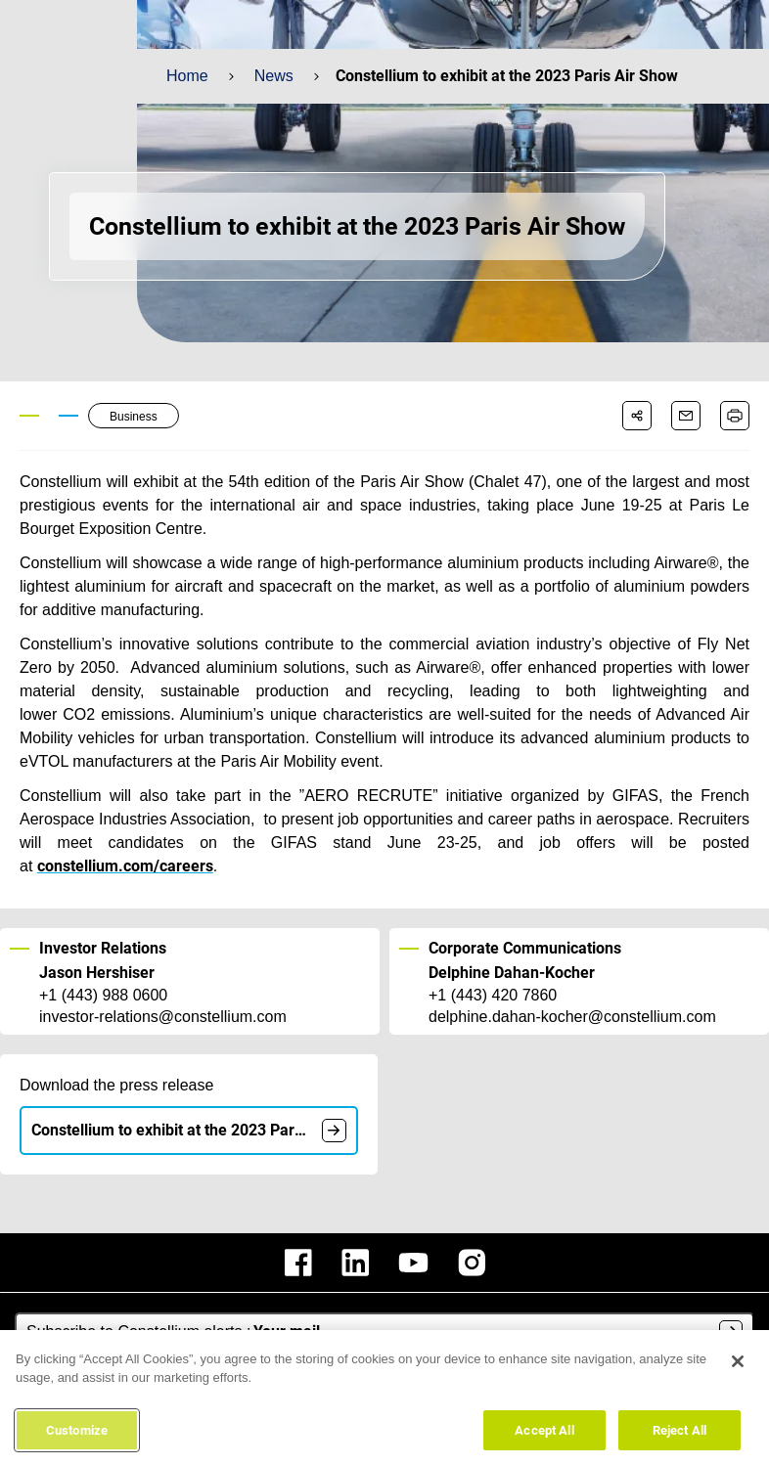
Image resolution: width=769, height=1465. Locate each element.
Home (186, 76)
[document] (334, 1130)
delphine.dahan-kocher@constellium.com (571, 1017)
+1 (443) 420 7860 (493, 995)
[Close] (737, 1367)
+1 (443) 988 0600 (103, 995)
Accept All (544, 1436)
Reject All (679, 1436)
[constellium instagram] (471, 1262)
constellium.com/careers (125, 866)
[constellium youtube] (413, 1262)
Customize (77, 1436)
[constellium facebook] (298, 1262)
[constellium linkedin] (355, 1262)
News (272, 76)
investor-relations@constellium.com (162, 1017)
